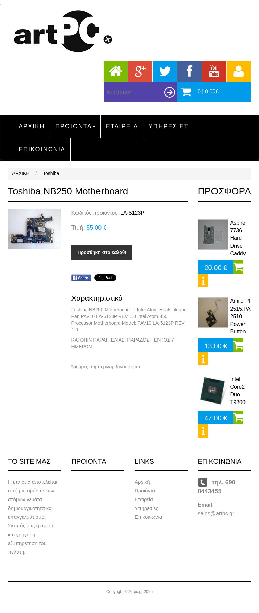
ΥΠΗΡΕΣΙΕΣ (168, 126)
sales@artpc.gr (216, 513)
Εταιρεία (144, 499)
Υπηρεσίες (146, 508)
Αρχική (142, 482)
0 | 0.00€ (208, 91)
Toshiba (51, 173)
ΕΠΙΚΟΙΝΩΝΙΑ (42, 149)
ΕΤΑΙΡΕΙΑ (122, 126)
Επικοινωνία (148, 517)
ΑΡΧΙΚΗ (32, 126)
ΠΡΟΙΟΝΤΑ (75, 126)
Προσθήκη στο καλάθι (102, 252)
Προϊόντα (145, 490)
